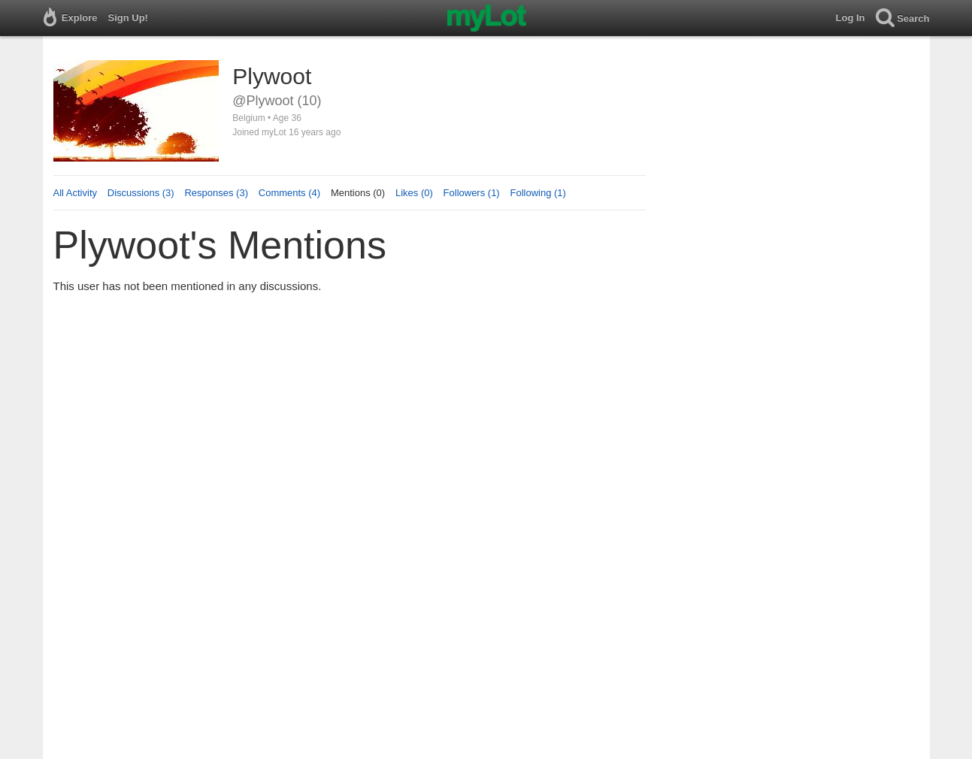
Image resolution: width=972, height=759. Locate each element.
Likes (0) (414, 192)
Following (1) (537, 192)
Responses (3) (216, 192)
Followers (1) (472, 192)
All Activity (75, 192)
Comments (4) (289, 192)
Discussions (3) (140, 192)
